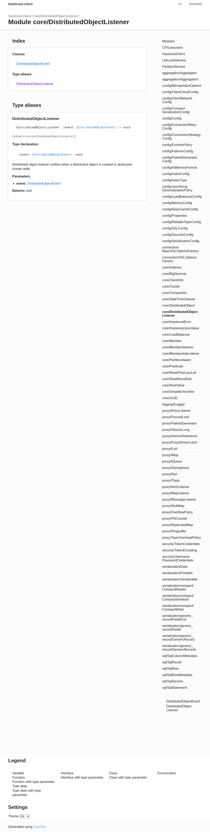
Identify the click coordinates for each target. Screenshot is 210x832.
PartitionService (173, 66)
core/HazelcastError (176, 322)
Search (167, 4)
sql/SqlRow (170, 668)
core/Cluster (171, 286)
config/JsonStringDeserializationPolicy (177, 188)
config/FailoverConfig (177, 151)
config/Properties (174, 215)
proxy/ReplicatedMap (177, 525)
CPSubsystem (172, 47)
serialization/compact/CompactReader (178, 587)
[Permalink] (63, 119)
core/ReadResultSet (177, 379)
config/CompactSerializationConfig (175, 110)
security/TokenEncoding (179, 550)
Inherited (195, 4)
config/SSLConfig (175, 228)
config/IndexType (174, 180)
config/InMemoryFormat (179, 167)
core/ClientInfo (172, 280)
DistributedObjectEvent (33, 63)
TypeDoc (39, 827)
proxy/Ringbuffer (174, 531)
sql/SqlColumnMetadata (179, 656)
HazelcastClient (173, 54)
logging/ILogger (173, 404)
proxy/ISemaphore (175, 468)
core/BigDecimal (174, 273)
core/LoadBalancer (176, 334)
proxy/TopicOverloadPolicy (181, 537)
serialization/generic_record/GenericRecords (179, 647)
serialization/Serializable (179, 579)
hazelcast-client (20, 4)
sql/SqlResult (171, 662)
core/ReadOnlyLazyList (179, 372)
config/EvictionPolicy (177, 145)
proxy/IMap (170, 455)
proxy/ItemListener (175, 487)
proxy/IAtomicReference (179, 436)
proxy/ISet (169, 474)
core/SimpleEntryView (178, 391)
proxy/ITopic (171, 480)
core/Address (171, 267)
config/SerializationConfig (180, 241)
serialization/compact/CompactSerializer (178, 597)
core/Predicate (172, 366)
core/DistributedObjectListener (56, 16)
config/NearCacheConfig (180, 209)
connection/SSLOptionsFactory (179, 259)
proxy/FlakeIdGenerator (179, 423)
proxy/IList (169, 448)
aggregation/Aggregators (180, 79)
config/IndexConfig (175, 174)
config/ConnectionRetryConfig (179, 126)
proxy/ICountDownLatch (179, 442)
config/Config (171, 118)
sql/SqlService (172, 681)
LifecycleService (174, 60)
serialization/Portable (177, 573)
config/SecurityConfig (177, 234)
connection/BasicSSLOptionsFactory (180, 249)
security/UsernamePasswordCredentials (177, 558)
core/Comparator (174, 293)
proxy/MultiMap (173, 506)
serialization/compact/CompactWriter (178, 607)
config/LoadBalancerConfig (182, 196)
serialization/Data (174, 566)
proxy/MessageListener (179, 499)
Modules (168, 41)
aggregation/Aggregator (179, 73)
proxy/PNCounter (174, 518)
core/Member (171, 341)
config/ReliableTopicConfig (181, 222)
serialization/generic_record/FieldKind (177, 617)
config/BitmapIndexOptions (181, 85)
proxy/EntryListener (176, 410)
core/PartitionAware (176, 360)
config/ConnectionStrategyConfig (181, 136)
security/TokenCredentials (181, 544)
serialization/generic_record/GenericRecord (178, 637)
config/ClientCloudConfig (180, 92)
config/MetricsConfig (177, 203)
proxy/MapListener (175, 493)
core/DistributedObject (178, 305)
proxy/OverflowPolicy (177, 512)
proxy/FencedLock (175, 417)
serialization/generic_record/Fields (177, 627)
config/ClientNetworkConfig (177, 100)
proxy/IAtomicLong (175, 429)
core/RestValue (173, 385)
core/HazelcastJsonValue (180, 328)
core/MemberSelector (178, 347)
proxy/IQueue (172, 461)
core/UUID (170, 398)
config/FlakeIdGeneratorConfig (179, 159)
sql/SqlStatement (174, 687)
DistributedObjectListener (34, 84)
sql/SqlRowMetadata (177, 675)
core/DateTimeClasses (178, 299)
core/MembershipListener (180, 353)
